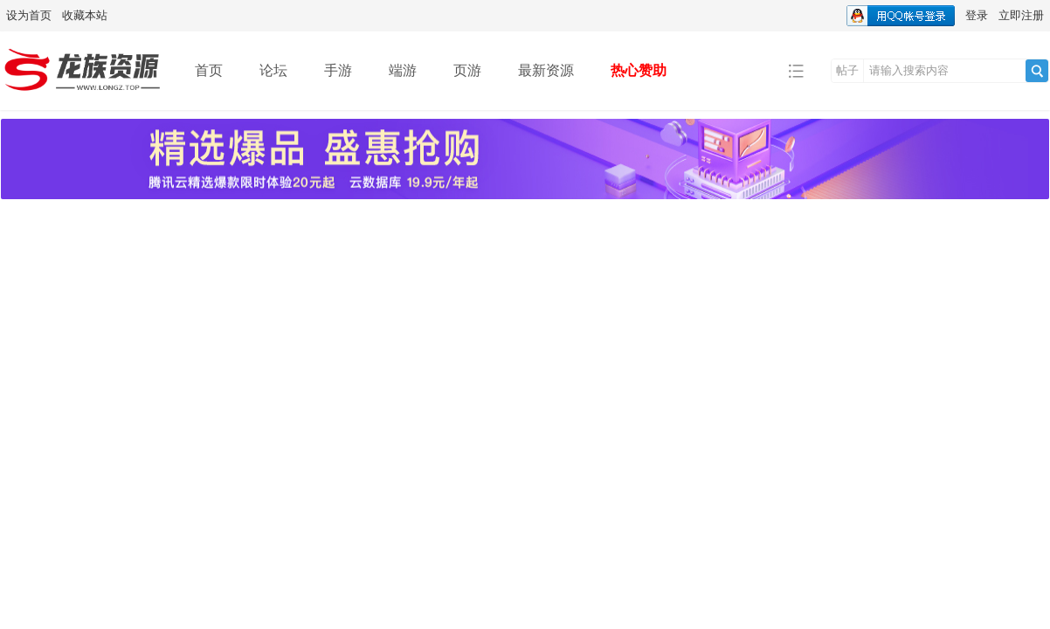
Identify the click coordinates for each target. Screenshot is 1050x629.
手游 (338, 70)
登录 (976, 15)
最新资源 (546, 70)
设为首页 (29, 15)
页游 (467, 70)
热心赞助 (639, 70)
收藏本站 (84, 15)
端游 (403, 70)
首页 (209, 70)
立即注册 (1021, 15)
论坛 (273, 70)
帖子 (847, 70)
